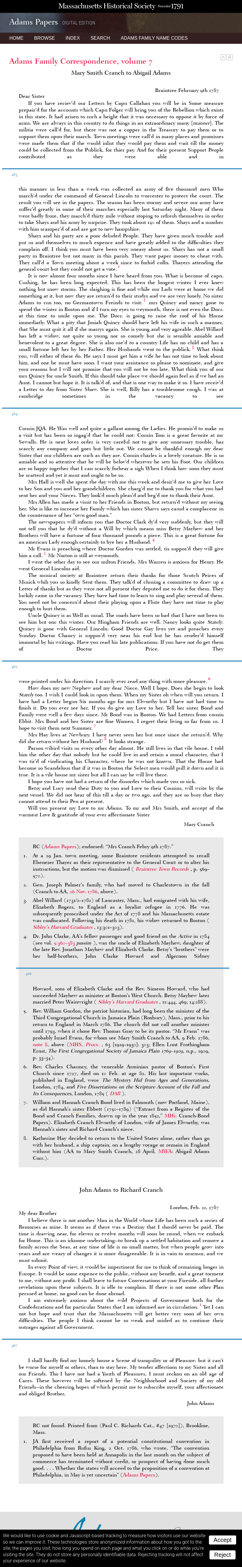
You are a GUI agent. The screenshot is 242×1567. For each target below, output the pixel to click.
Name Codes (154, 38)
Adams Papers (60, 846)
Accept (222, 1540)
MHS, (85, 1044)
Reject (222, 1555)
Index (73, 38)
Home (16, 38)
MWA (165, 1151)
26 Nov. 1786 (83, 891)
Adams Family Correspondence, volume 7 (80, 61)
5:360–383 (64, 943)
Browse (44, 38)
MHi (169, 1115)
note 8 (40, 1044)
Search (100, 38)
